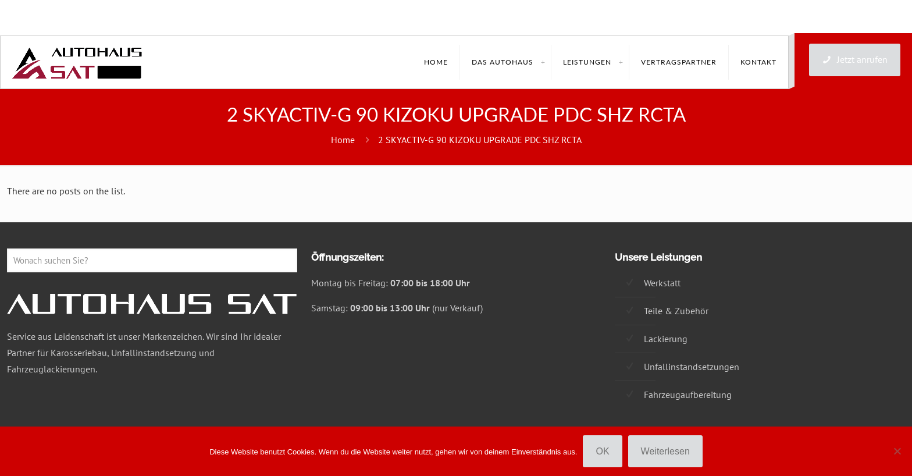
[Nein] (897, 451)
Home (343, 139)
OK (602, 451)
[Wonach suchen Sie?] (152, 260)
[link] (542, 62)
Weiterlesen (665, 451)
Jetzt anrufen (855, 59)
